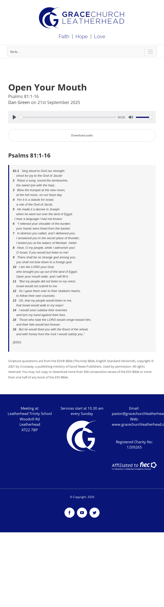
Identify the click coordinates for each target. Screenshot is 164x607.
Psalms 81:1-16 (29, 155)
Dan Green (19, 102)
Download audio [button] (82, 135)
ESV (17, 342)
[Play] (14, 117)
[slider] (67, 117)
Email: (134, 408)
